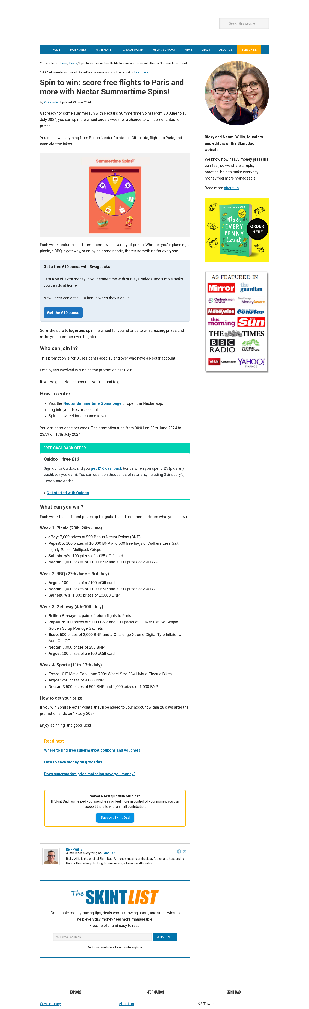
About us (126, 1003)
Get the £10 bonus (63, 312)
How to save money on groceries (73, 762)
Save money (50, 1003)
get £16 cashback (106, 468)
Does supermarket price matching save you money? (89, 774)
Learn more (141, 72)
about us (231, 188)
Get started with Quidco (68, 493)
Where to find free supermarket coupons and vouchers (92, 750)
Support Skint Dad (115, 817)
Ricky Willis (74, 849)
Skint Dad (93, 28)
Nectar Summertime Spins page (92, 403)
